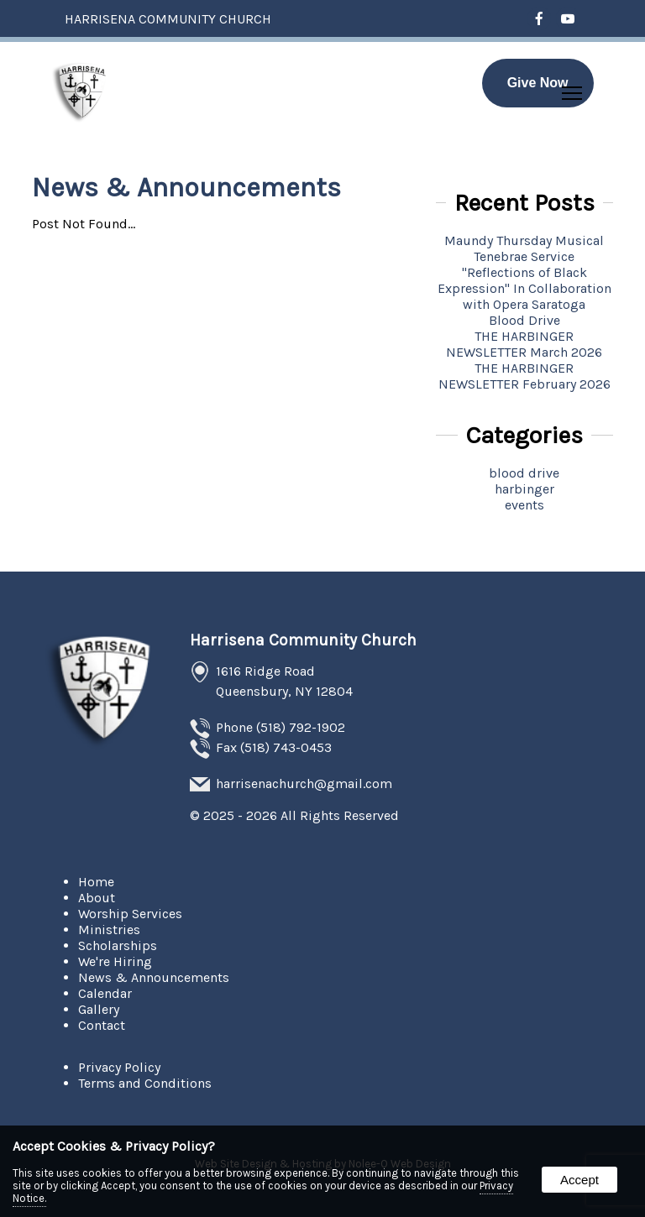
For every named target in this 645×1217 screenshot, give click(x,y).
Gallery (98, 1009)
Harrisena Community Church (303, 640)
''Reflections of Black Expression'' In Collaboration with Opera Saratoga (524, 288)
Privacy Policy (119, 1067)
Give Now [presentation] (538, 83)
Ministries (109, 930)
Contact (101, 1025)
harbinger (524, 489)
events (524, 505)
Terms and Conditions (145, 1083)
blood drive (524, 473)
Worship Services (130, 914)
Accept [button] (579, 1180)
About (96, 898)
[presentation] (540, 20)
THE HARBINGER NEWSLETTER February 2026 (524, 376)
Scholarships (117, 945)
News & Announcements (153, 977)
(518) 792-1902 (300, 727)
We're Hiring (115, 961)
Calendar (105, 993)
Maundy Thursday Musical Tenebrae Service (524, 248)
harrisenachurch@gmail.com (304, 783)
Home (96, 882)
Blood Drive (524, 320)
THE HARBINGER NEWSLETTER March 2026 (524, 344)
